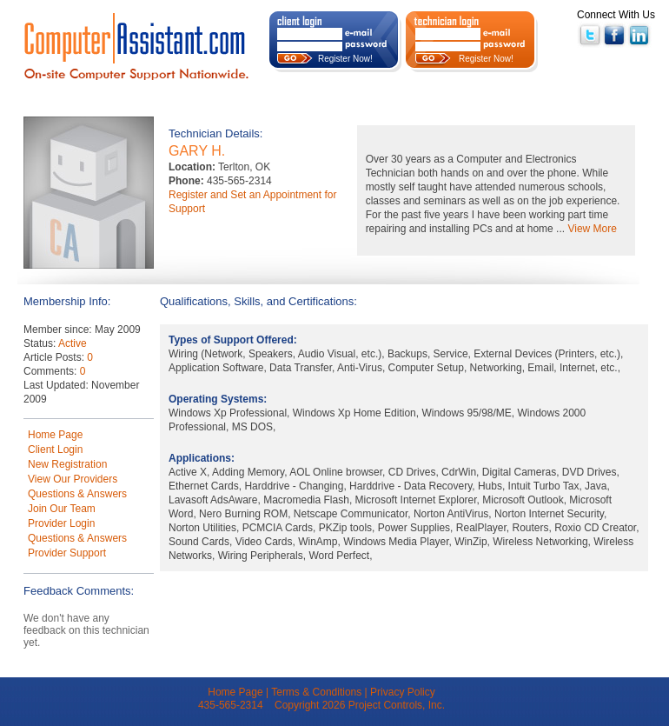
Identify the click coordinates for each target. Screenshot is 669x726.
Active (72, 343)
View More (591, 229)
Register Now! (345, 58)
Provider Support (67, 553)
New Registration (67, 464)
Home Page (55, 435)
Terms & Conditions (316, 692)
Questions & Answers (77, 494)
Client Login (55, 449)
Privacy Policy (402, 692)
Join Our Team (62, 509)
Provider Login (61, 523)
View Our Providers (72, 479)
